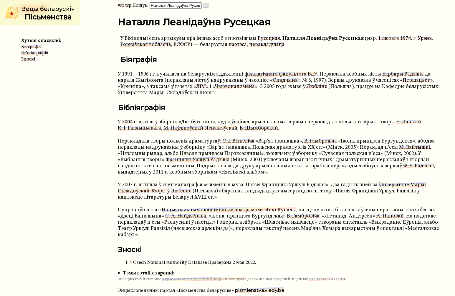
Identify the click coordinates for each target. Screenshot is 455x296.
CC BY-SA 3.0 (321, 279)
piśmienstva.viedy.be (259, 290)
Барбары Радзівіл (402, 74)
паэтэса (238, 44)
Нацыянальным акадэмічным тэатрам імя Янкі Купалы (229, 209)
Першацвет (416, 80)
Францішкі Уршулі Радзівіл (197, 159)
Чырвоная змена (235, 86)
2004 (127, 122)
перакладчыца (266, 44)
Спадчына (285, 80)
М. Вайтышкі (414, 147)
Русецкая (269, 38)
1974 (405, 38)
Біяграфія (31, 47)
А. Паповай (390, 216)
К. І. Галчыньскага (139, 128)
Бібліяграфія (34, 53)
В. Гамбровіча (320, 141)
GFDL (341, 279)
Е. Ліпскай (408, 122)
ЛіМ (201, 86)
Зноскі (28, 59)
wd (121, 5)
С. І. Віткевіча (238, 141)
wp (128, 5)
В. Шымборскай (259, 128)
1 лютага (388, 38)
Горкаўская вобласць (145, 44)
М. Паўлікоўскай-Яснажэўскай (200, 128)
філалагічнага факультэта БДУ (280, 74)
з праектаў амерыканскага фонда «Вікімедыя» (204, 279)
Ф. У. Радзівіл (418, 166)
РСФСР (181, 44)
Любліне (317, 86)
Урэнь (425, 38)
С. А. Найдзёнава (185, 216)
